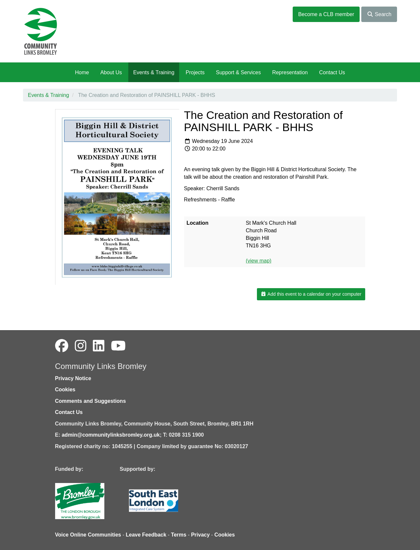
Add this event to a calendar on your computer (311, 294)
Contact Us (332, 72)
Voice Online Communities (88, 535)
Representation (290, 72)
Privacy (200, 535)
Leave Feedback (146, 535)
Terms (178, 535)
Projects (195, 72)
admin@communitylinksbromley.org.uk (111, 435)
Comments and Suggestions (90, 401)
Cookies (65, 389)
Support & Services (238, 72)
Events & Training (153, 72)
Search (379, 14)
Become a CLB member (326, 14)
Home (82, 72)
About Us (111, 72)
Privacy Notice (73, 378)
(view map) (258, 261)
